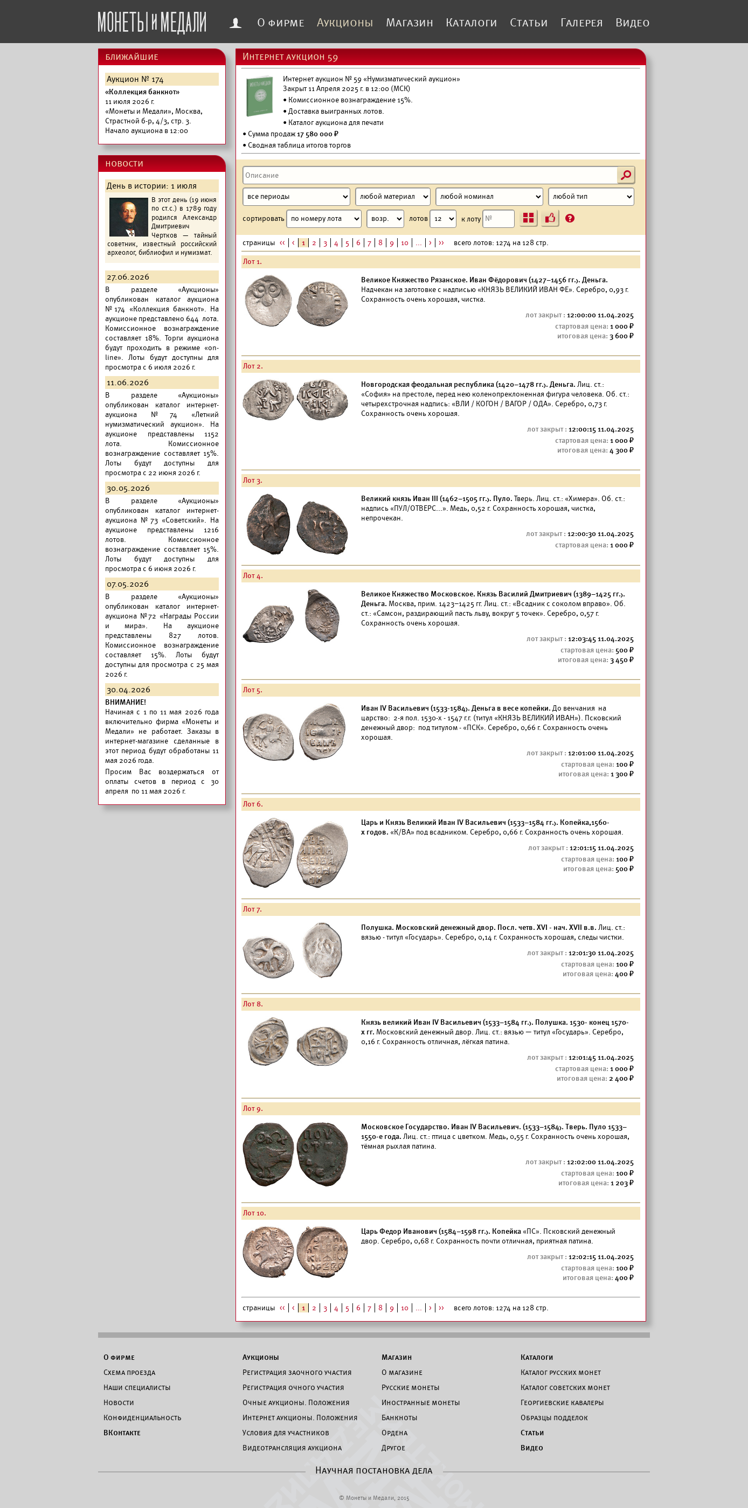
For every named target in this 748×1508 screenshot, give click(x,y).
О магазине (402, 1372)
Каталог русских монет (561, 1372)
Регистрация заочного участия (297, 1372)
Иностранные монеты (421, 1402)
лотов (432, 219)
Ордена (394, 1432)
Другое (393, 1447)
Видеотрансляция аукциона (292, 1447)
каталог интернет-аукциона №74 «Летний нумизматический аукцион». (162, 414)
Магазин (409, 22)
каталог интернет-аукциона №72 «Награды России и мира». (162, 616)
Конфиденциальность (142, 1417)
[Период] (296, 196)
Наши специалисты (137, 1387)
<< (282, 242)
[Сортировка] (385, 219)
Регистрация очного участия (293, 1387)
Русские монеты (411, 1387)
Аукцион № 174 (135, 79)
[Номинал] (489, 196)
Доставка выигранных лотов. (336, 111)
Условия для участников (286, 1432)
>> (441, 242)
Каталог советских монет (565, 1387)
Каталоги (471, 22)
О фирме (280, 22)
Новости (118, 1402)
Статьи (529, 22)
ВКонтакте (122, 1432)
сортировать (323, 219)
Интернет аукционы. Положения (300, 1417)
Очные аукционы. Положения (296, 1402)
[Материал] (393, 196)
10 (404, 242)
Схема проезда (129, 1372)
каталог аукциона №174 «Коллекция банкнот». (162, 304)
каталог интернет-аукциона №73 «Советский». (162, 515)
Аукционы (345, 22)
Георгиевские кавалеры (562, 1402)
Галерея (581, 22)
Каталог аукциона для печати (336, 122)
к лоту (488, 219)
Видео (632, 22)
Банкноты (400, 1417)
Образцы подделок (554, 1417)
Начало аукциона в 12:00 (154, 111)
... (418, 242)
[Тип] (591, 196)
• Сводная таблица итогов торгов (297, 145)
